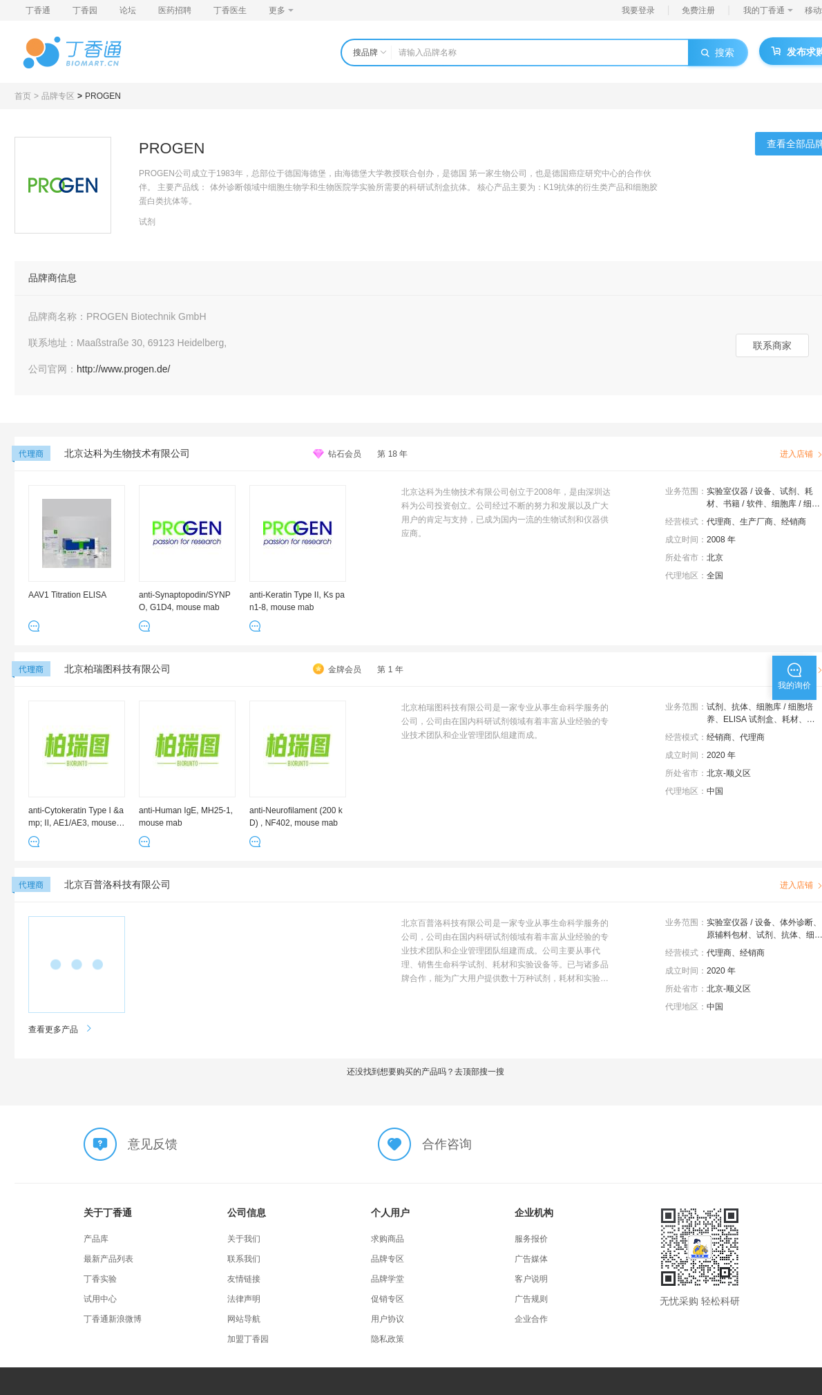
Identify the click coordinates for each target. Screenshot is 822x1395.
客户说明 (531, 1279)
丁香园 (85, 10)
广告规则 (531, 1299)
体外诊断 (796, 922)
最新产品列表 (108, 1259)
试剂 (788, 491)
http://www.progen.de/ (123, 368)
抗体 (740, 707)
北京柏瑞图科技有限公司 (117, 668)
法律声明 (243, 1299)
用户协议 (387, 1319)
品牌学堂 (387, 1279)
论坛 (128, 10)
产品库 (96, 1239)
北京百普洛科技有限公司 (117, 884)
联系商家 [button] (772, 345)
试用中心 (100, 1299)
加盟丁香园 (248, 1339)
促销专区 (387, 1299)
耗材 (790, 719)
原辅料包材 (727, 935)
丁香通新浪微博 (113, 1319)
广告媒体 (531, 1259)
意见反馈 (153, 1144)
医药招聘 (174, 10)
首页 (23, 96)
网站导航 (243, 1319)
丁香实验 (100, 1279)
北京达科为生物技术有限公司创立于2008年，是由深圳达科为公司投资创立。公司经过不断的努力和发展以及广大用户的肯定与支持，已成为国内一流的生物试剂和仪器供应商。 (506, 512)
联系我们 (243, 1259)
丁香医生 (230, 10)
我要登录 (638, 10)
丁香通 (38, 10)
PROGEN (103, 96)
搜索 (717, 52)
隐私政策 (387, 1339)
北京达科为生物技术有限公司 (127, 453)
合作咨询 (447, 1144)
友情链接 (243, 1279)
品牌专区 (58, 96)
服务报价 (531, 1239)
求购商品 (387, 1239)
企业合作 (531, 1319)
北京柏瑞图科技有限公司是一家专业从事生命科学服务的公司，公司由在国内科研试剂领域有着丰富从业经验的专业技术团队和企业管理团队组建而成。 (505, 721)
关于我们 (243, 1239)
